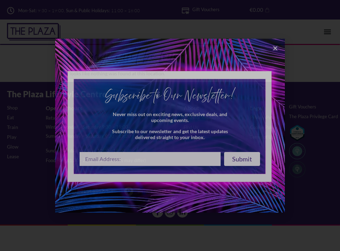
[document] (170, 125)
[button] (275, 48)
